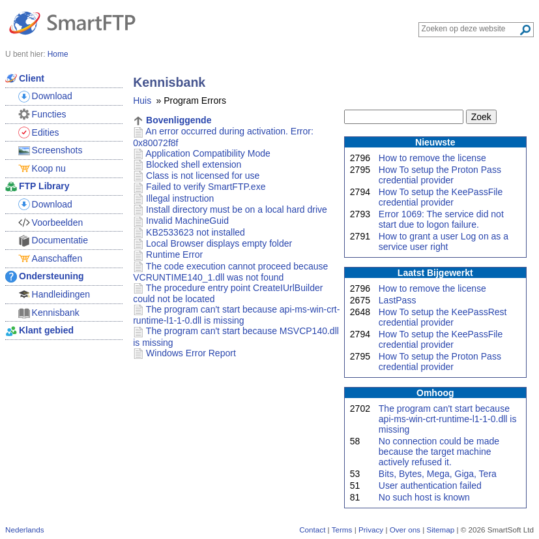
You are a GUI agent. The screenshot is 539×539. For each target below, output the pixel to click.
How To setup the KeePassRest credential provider (443, 317)
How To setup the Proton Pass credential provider (440, 174)
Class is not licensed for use (202, 175)
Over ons (405, 529)
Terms (342, 529)
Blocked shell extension (193, 164)
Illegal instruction (180, 198)
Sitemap (440, 529)
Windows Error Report (191, 353)
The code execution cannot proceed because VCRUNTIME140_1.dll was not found (230, 272)
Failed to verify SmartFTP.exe (205, 186)
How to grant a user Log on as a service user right (443, 241)
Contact (312, 529)
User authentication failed (430, 485)
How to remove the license (432, 158)
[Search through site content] (470, 28)
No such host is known (424, 497)
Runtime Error (174, 254)
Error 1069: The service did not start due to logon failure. (441, 219)
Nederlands (24, 529)
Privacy (370, 529)
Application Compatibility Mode (207, 153)
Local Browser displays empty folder (219, 243)
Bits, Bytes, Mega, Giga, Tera (438, 474)
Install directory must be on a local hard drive (236, 209)
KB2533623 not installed (195, 232)
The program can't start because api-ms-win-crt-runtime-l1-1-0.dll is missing (448, 419)
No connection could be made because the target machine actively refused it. (439, 451)
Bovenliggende (178, 120)
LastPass (397, 300)
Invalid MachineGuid (187, 220)
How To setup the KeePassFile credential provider (441, 197)
